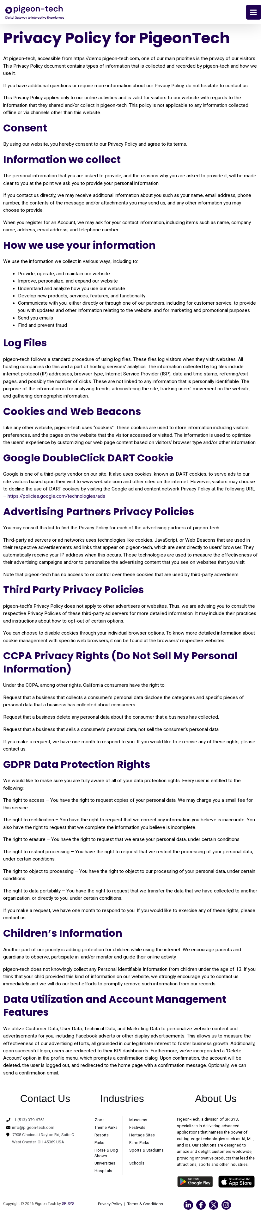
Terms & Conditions (145, 1204)
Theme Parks (106, 1128)
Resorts (101, 1136)
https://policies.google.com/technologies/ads (56, 497)
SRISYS (68, 1204)
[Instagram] (226, 1206)
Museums (138, 1120)
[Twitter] (213, 1206)
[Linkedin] (188, 1206)
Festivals (137, 1128)
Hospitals (103, 1171)
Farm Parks (139, 1143)
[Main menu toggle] (253, 12)
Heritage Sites (142, 1136)
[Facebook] (201, 1206)
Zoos (99, 1120)
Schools (136, 1164)
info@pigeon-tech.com (33, 1128)
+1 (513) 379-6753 (28, 1120)
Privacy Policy (110, 1204)
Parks (99, 1143)
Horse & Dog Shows (106, 1154)
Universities (104, 1164)
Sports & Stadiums (146, 1151)
